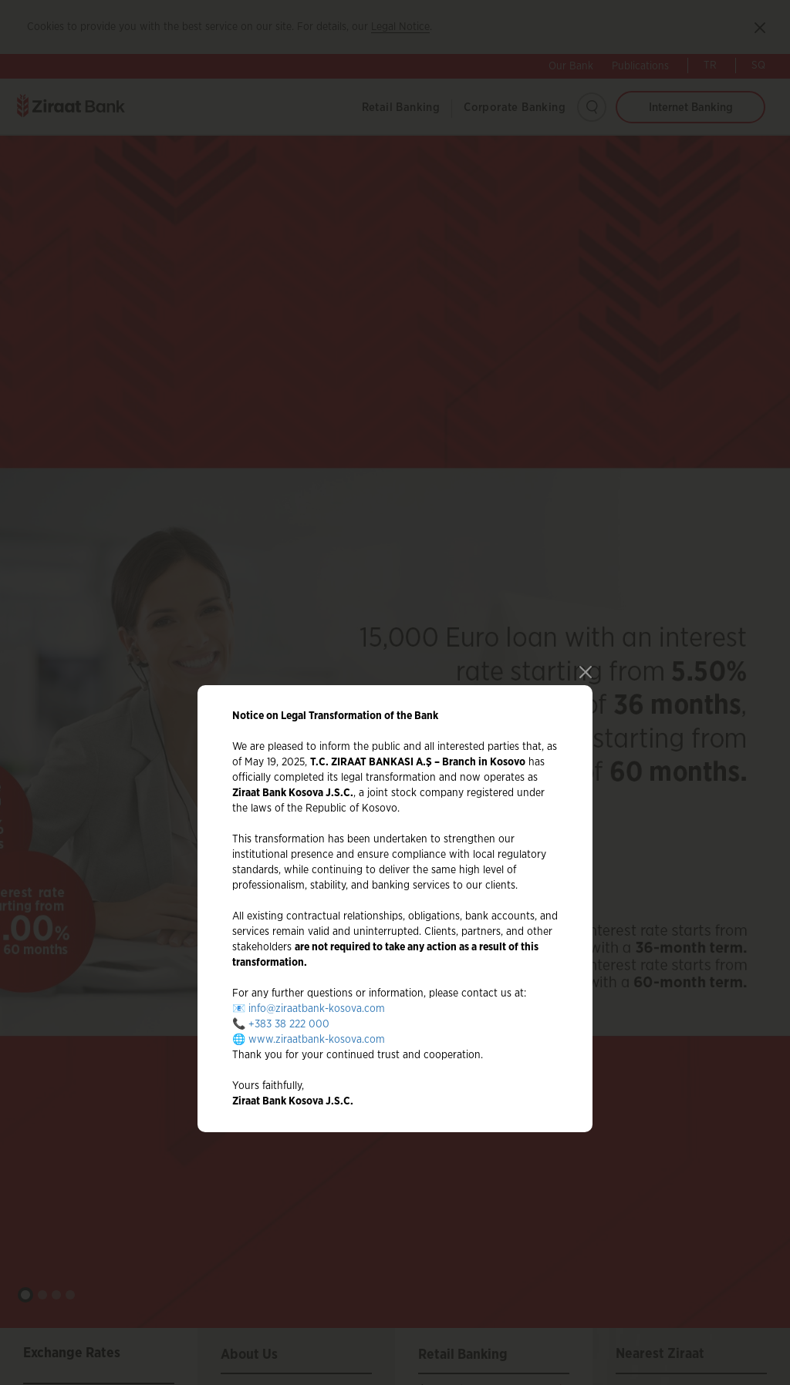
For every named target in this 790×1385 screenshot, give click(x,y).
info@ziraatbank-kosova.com (316, 978)
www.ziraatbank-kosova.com (316, 1009)
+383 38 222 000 (288, 994)
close (582, 640)
